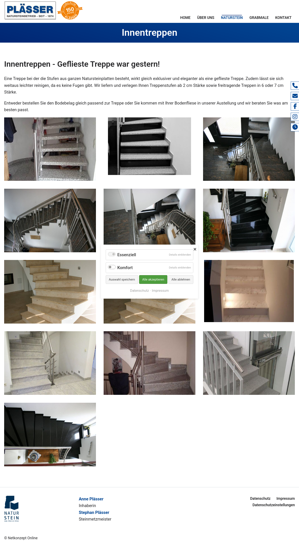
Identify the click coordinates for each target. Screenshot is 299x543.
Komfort (125, 267)
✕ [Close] (195, 249)
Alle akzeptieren (153, 279)
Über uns (205, 18)
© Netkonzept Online (21, 538)
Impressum (285, 498)
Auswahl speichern (122, 279)
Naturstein (232, 18)
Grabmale (258, 18)
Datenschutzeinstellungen (273, 505)
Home (185, 18)
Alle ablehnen (181, 279)
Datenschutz (260, 498)
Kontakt (283, 18)
